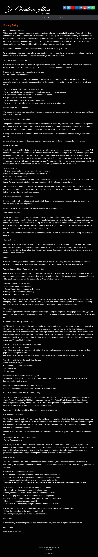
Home (35, 18)
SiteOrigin (47, 553)
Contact (62, 18)
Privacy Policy (49, 549)
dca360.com (56, 547)
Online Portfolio (48, 18)
